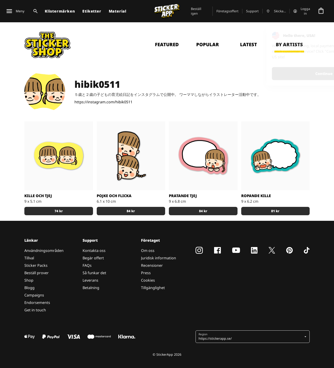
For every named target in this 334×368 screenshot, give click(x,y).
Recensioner (152, 265)
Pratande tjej (183, 195)
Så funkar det (94, 272)
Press (146, 272)
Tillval (29, 258)
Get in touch (35, 310)
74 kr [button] (59, 211)
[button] (251, 336)
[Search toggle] (34, 11)
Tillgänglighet (153, 287)
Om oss (147, 250)
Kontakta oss (94, 250)
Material (117, 11)
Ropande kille (256, 195)
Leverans (90, 280)
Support (252, 11)
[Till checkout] (321, 11)
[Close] (320, 35)
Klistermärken (60, 11)
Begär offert (93, 258)
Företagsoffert (227, 11)
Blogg (29, 287)
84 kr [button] (131, 211)
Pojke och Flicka (114, 195)
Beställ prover (36, 272)
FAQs (87, 265)
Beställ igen (196, 11)
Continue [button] (271, 73)
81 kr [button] (275, 211)
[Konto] (302, 11)
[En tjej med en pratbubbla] (203, 155)
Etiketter (91, 11)
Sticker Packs (36, 265)
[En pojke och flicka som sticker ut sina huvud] (131, 155)
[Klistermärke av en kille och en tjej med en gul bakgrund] (58, 155)
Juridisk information (158, 258)
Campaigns (34, 295)
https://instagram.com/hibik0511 (103, 101)
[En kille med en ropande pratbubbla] (275, 155)
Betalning (91, 287)
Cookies (148, 280)
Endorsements (37, 302)
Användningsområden (44, 250)
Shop (28, 280)
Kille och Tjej (38, 195)
